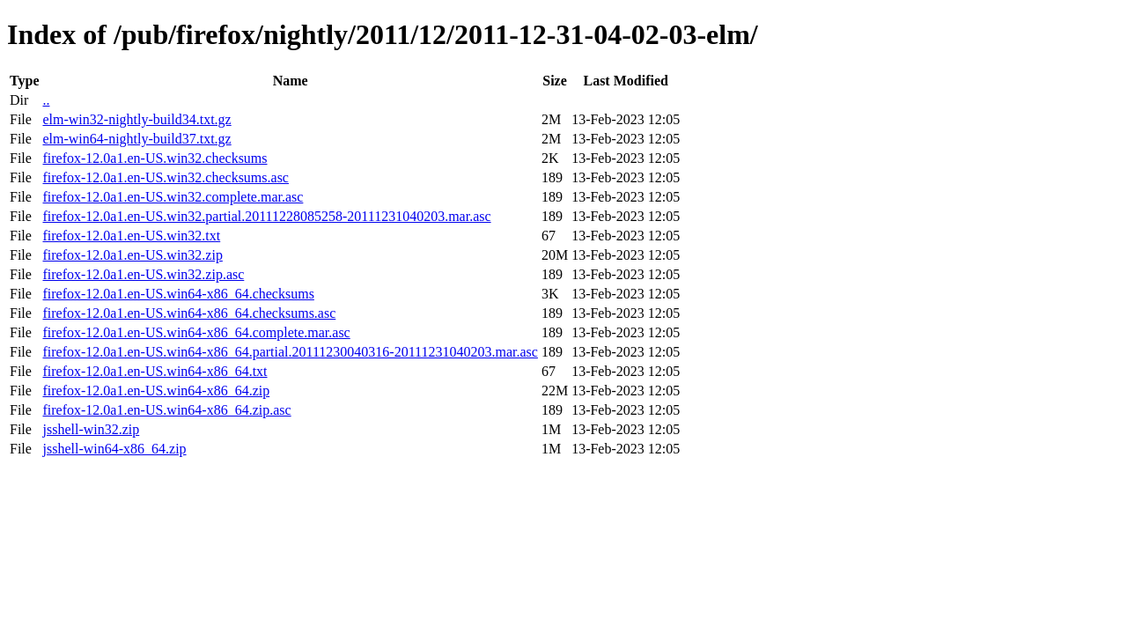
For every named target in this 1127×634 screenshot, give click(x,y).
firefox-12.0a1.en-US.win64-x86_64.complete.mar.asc (196, 332)
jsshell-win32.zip (90, 429)
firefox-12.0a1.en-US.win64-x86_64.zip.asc (166, 409)
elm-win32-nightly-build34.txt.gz (136, 119)
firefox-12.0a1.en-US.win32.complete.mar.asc (172, 196)
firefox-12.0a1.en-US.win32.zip (132, 254)
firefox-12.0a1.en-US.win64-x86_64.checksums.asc (188, 313)
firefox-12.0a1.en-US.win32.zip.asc (143, 274)
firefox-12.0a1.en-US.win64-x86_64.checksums (177, 293)
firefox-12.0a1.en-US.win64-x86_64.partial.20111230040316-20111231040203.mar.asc (289, 351)
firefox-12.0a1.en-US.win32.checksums (154, 158)
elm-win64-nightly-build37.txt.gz (136, 138)
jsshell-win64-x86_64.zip (114, 448)
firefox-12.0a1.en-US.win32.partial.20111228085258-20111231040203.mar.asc (266, 216)
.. (45, 99)
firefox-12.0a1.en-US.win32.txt (131, 235)
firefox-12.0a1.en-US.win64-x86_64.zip (155, 390)
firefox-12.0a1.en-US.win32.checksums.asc (165, 177)
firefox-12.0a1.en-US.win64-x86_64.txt (154, 371)
